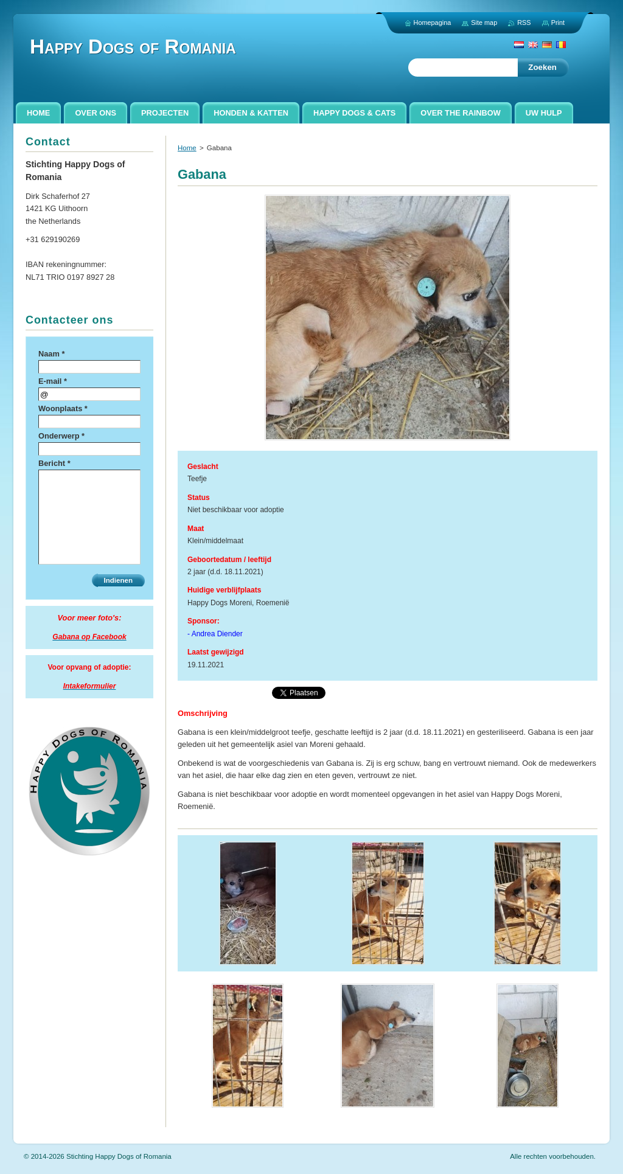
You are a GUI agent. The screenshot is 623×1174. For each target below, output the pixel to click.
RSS (524, 22)
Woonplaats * (63, 408)
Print (558, 22)
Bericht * (54, 463)
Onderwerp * (61, 435)
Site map (484, 22)
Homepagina (432, 22)
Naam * (51, 353)
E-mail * (52, 381)
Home (187, 147)
